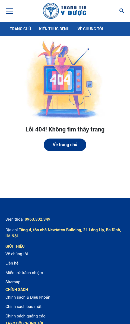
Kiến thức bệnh (54, 29)
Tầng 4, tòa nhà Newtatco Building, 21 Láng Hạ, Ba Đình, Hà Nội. (63, 233)
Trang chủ (20, 29)
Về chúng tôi (90, 29)
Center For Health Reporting (64, 11)
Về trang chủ (65, 144)
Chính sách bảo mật (23, 306)
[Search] (120, 11)
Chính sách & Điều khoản (27, 297)
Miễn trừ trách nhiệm (24, 272)
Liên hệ (11, 263)
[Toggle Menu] (9, 11)
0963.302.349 (37, 219)
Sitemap (12, 282)
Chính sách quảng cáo (25, 316)
